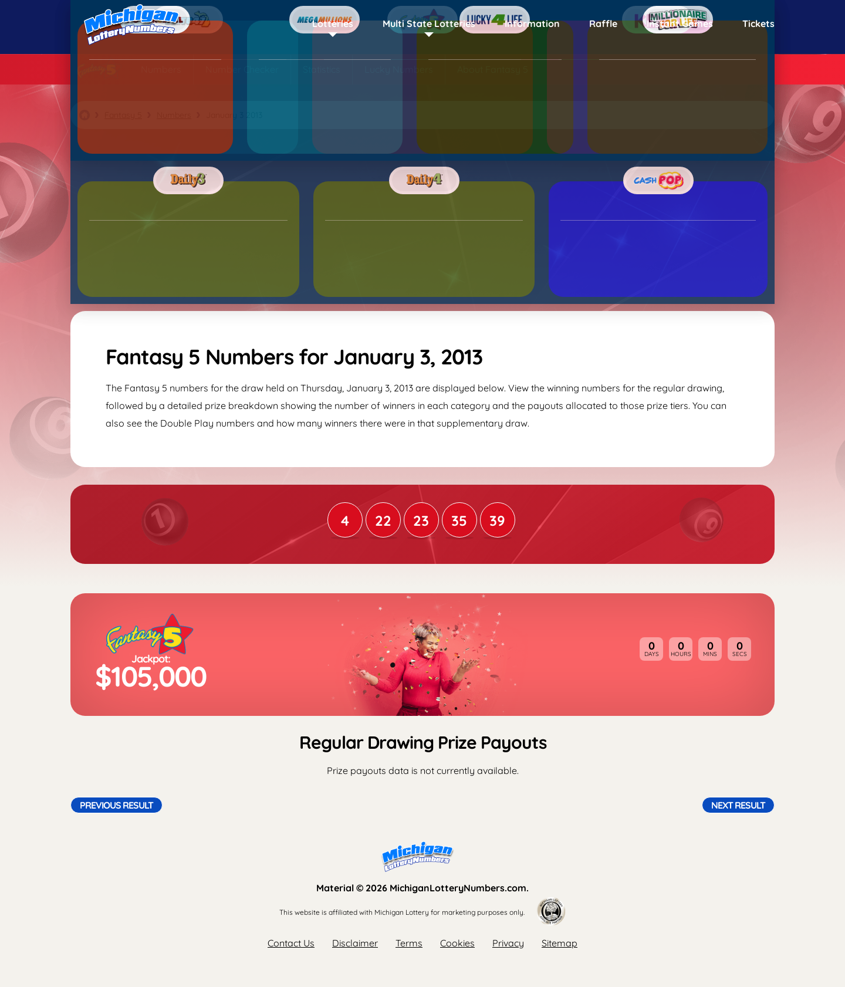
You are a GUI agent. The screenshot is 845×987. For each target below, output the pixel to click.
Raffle (603, 23)
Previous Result (116, 805)
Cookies (457, 943)
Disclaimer (355, 943)
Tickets (758, 23)
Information (532, 23)
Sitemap (559, 943)
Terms (409, 943)
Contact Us (291, 943)
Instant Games (680, 23)
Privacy (508, 943)
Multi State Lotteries (429, 23)
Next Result (738, 805)
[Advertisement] (422, 220)
